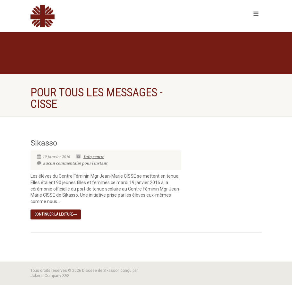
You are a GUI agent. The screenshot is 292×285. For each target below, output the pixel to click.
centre (98, 156)
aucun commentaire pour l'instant (72, 163)
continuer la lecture (55, 214)
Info (87, 156)
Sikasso (43, 142)
